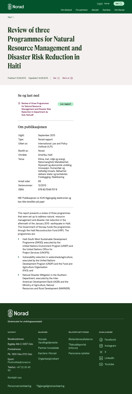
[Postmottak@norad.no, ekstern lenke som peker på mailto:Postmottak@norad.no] (19, 362)
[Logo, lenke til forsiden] (16, 7)
